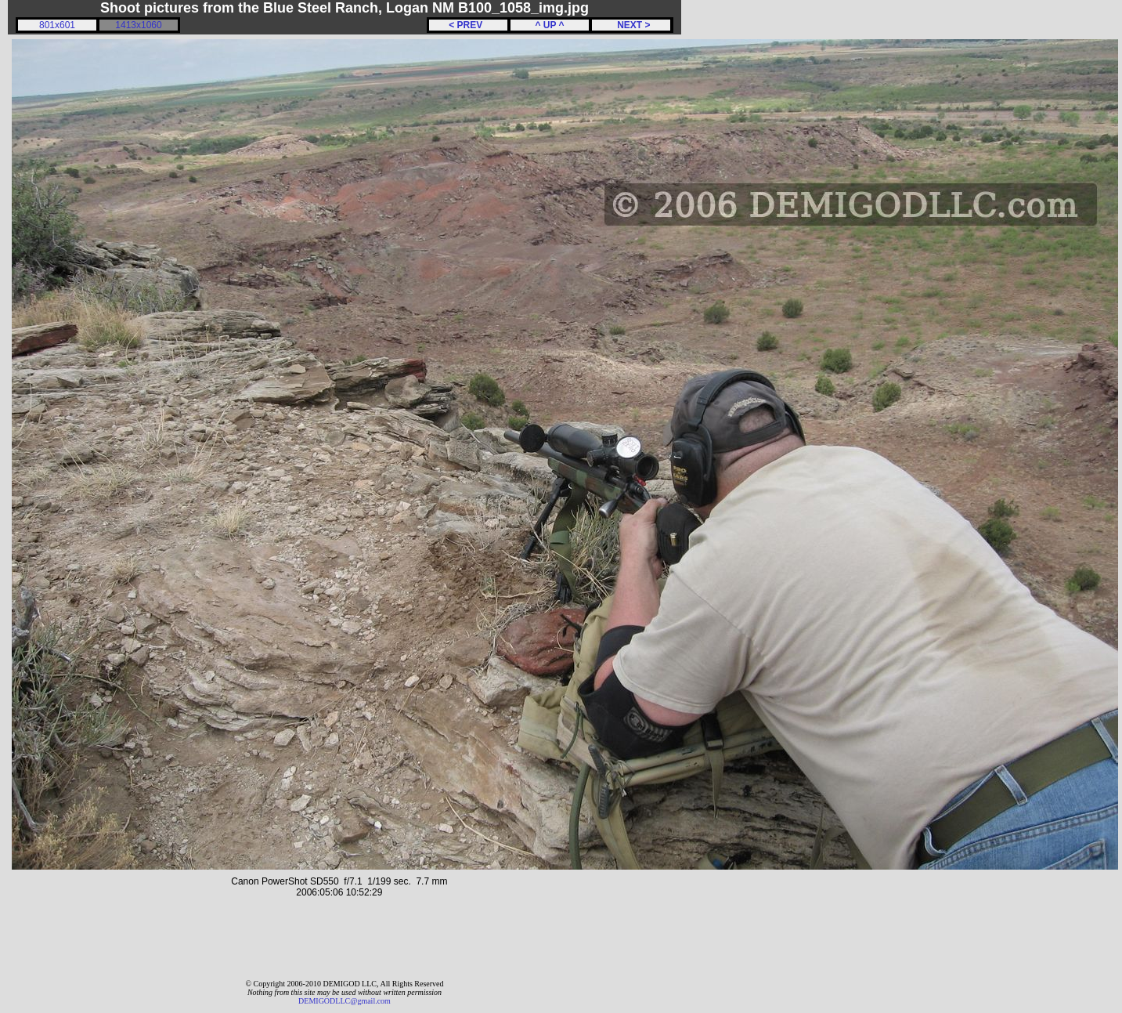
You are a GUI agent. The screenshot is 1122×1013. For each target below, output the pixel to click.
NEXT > (631, 25)
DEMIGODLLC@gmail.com (344, 1001)
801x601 (57, 25)
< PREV (468, 25)
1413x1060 (138, 25)
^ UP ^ (549, 25)
